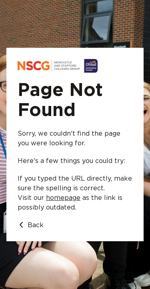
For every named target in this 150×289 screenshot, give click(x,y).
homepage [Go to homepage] (63, 198)
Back (31, 225)
